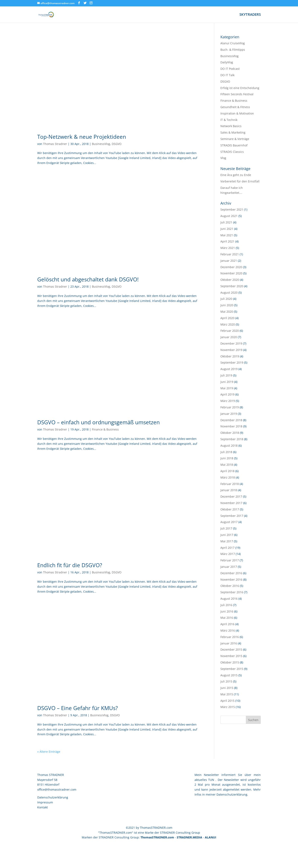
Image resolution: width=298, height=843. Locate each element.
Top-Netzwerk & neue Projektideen (81, 136)
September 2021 (231, 209)
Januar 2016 (228, 643)
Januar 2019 (228, 414)
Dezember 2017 (231, 496)
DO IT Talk (227, 75)
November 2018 (231, 426)
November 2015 (231, 656)
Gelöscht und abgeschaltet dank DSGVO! (88, 279)
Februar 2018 (229, 484)
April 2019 (227, 394)
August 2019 (229, 369)
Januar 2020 (228, 337)
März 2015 (227, 707)
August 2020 (229, 292)
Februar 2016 (229, 637)
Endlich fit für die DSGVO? (69, 565)
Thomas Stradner (55, 144)
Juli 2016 (226, 605)
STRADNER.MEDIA (189, 837)
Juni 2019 (226, 382)
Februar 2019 (229, 407)
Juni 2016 (226, 611)
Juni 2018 (226, 458)
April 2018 (227, 471)
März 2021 (227, 248)
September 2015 (231, 669)
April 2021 (227, 241)
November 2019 (231, 350)
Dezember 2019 (231, 343)
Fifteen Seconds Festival (237, 94)
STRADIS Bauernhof (234, 145)
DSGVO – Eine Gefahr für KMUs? (77, 708)
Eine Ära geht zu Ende (235, 175)
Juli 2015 (226, 681)
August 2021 (229, 216)
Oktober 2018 (229, 433)
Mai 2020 (226, 312)
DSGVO (116, 144)
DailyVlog (226, 62)
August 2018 (229, 445)
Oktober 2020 (229, 280)
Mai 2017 (226, 541)
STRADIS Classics (232, 152)
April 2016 (227, 624)
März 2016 (227, 630)
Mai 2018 (226, 465)
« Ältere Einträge (48, 752)
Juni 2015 (226, 688)
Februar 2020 (229, 331)
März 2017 (227, 554)
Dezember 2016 (231, 573)
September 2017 (231, 516)
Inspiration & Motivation (237, 113)
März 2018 (227, 477)
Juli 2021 (226, 222)
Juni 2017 (226, 535)
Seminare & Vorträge (234, 139)
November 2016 (231, 579)
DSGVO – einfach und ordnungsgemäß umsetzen (98, 422)
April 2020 (227, 318)
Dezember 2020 (231, 267)
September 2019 (231, 362)
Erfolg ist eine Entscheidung (239, 88)
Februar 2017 (229, 560)
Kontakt (42, 807)
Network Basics (231, 126)
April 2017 (227, 548)
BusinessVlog (101, 144)
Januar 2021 (228, 261)
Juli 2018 (226, 452)
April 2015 (227, 701)
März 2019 (227, 401)
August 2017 (229, 522)
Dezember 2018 (231, 420)
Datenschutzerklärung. (232, 794)
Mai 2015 (226, 694)
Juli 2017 (226, 528)
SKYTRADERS (250, 15)
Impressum (45, 802)
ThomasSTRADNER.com (157, 837)
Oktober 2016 (229, 586)
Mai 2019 (226, 388)
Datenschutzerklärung (52, 797)
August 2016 (229, 599)
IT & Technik (228, 120)
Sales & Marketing (232, 132)
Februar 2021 (229, 254)
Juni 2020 (226, 305)
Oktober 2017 (229, 509)
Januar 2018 (228, 490)
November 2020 (231, 273)
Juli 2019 (226, 375)
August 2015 (229, 675)
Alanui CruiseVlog (232, 43)
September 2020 (231, 286)
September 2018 (231, 439)
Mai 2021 (226, 235)
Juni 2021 (226, 229)
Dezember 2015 (231, 649)
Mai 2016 (226, 618)
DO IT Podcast (230, 69)
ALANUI (210, 837)
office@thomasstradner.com (56, 789)
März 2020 (227, 324)
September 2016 (231, 592)
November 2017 (231, 503)
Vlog (223, 158)
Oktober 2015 (229, 662)
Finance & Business (105, 429)
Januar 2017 (228, 567)
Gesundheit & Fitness (235, 107)
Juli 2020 (226, 299)
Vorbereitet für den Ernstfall (240, 181)
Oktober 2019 (229, 356)
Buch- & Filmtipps (232, 50)
